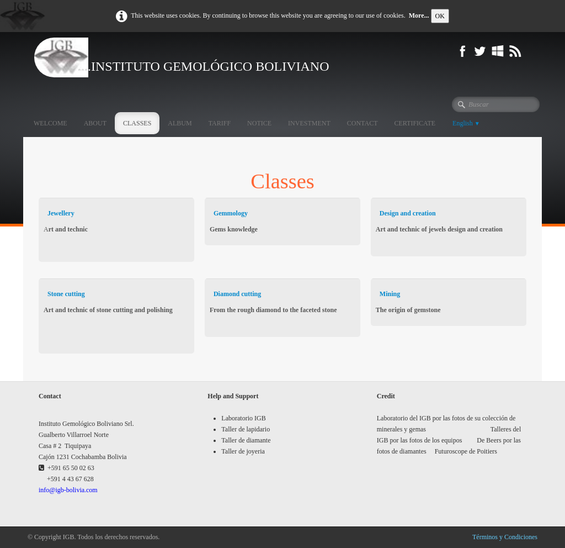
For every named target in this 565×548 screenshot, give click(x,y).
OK (440, 16)
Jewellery (60, 213)
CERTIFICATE (414, 123)
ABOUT (95, 123)
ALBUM (179, 123)
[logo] (203, 57)
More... (419, 15)
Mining (390, 294)
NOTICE (259, 123)
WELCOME (50, 123)
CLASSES (137, 123)
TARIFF (220, 123)
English (466, 123)
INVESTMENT (309, 123)
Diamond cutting (237, 294)
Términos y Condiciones (504, 537)
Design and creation (408, 213)
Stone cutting (66, 294)
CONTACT (362, 123)
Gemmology (231, 213)
